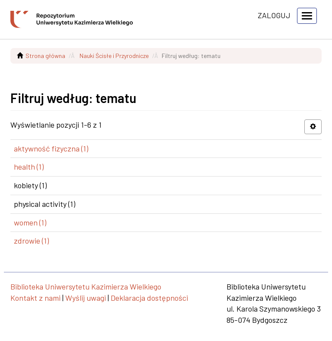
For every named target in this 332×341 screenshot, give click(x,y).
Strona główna (45, 55)
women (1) (30, 222)
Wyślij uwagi (85, 297)
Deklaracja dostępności (149, 297)
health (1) (29, 166)
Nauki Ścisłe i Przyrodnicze (114, 55)
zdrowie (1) (31, 240)
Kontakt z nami (35, 297)
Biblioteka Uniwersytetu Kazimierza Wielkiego (85, 286)
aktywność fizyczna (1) (51, 148)
